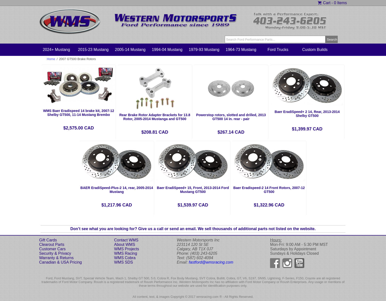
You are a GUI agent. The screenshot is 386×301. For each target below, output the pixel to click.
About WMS (124, 244)
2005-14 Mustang (130, 50)
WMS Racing (125, 253)
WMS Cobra (124, 258)
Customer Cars (52, 249)
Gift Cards (48, 240)
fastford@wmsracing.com (211, 262)
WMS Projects (126, 249)
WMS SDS (123, 262)
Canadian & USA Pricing (60, 262)
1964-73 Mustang (241, 50)
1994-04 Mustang (167, 50)
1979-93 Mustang (204, 50)
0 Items (340, 3)
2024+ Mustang (56, 50)
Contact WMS (126, 240)
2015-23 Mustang (93, 50)
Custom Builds (314, 50)
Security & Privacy (55, 253)
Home (51, 59)
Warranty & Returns (56, 258)
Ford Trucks (278, 50)
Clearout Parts (51, 244)
